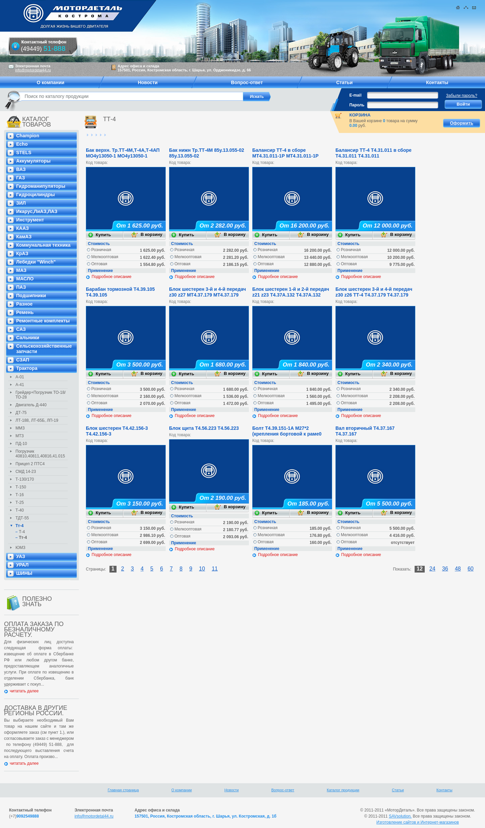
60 (470, 569)
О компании (181, 790)
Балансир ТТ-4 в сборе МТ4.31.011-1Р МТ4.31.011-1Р (285, 153)
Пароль (356, 105)
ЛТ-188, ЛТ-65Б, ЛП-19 (36, 420)
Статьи (398, 790)
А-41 (19, 384)
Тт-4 (19, 525)
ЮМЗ (20, 547)
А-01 (19, 377)
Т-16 (19, 494)
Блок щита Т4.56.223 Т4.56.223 (204, 428)
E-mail (355, 95)
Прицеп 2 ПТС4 (30, 463)
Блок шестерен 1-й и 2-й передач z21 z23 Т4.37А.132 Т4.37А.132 (290, 292)
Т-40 (19, 510)
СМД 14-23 (25, 471)
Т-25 (19, 502)
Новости (231, 790)
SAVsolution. (400, 816)
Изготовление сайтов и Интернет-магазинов (418, 822)
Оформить (461, 123)
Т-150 (20, 487)
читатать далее (24, 691)
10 (202, 569)
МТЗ (19, 436)
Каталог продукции (343, 790)
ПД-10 (21, 443)
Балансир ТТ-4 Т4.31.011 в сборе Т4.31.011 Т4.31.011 (373, 153)
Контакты (445, 790)
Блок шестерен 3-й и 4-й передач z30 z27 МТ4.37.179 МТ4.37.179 (207, 292)
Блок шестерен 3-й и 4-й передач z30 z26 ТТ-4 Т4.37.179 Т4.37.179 (373, 292)
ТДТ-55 (22, 518)
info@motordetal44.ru (94, 816)
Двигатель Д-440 (30, 405)
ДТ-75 (21, 412)
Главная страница (123, 790)
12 (420, 569)
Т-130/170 (24, 479)
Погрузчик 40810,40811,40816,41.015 (40, 453)
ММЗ (20, 428)
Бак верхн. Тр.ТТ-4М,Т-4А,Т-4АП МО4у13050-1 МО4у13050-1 (123, 153)
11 (215, 569)
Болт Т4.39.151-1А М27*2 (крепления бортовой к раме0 (287, 431)
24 (432, 569)
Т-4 (22, 531)
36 (445, 569)
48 (458, 569)
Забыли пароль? (461, 95)
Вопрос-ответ (282, 790)
